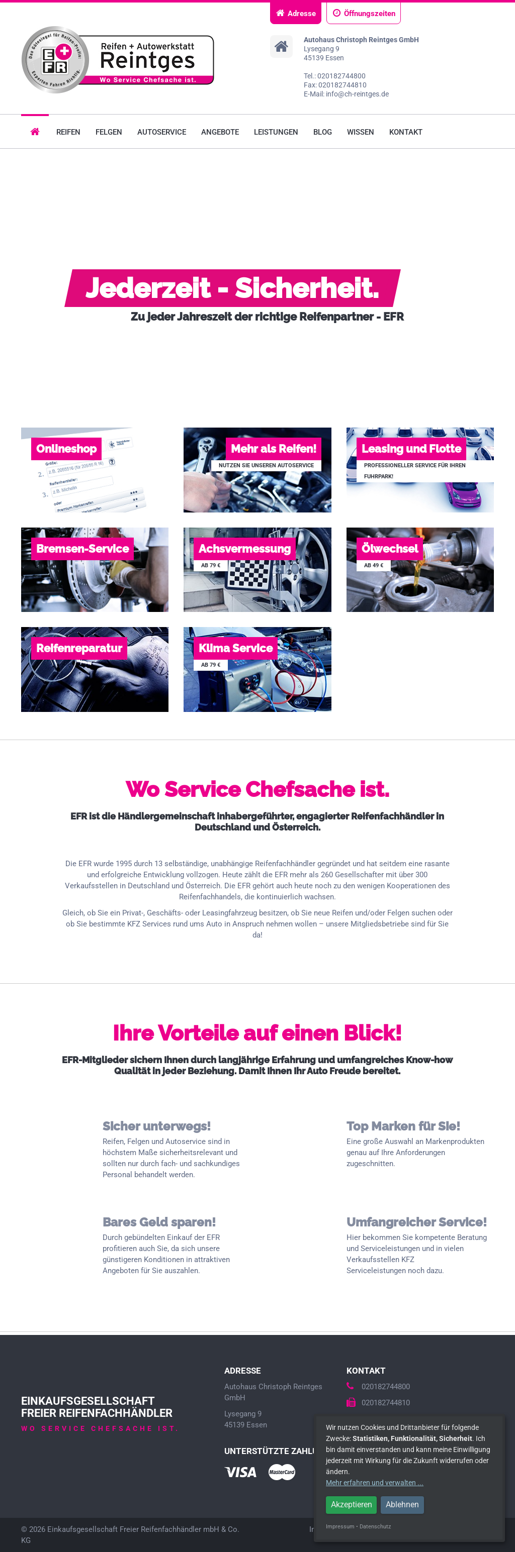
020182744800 (378, 1386)
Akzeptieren (351, 1504)
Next (502, 274)
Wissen (360, 132)
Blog (322, 132)
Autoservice (161, 132)
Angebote (220, 132)
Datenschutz (375, 1526)
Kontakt (405, 132)
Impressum (340, 1526)
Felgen (109, 132)
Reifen (68, 132)
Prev (13, 274)
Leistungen (276, 132)
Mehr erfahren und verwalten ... (374, 1483)
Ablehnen (402, 1504)
